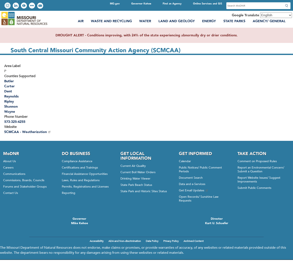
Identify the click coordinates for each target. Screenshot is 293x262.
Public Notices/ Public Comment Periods (200, 169)
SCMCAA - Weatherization (27, 132)
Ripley (9, 101)
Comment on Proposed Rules (257, 161)
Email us (40, 6)
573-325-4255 (14, 121)
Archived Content (194, 241)
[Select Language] (276, 15)
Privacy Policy (171, 241)
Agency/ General (269, 21)
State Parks (234, 21)
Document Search (191, 178)
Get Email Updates (193, 190)
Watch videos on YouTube (24, 6)
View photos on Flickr (32, 6)
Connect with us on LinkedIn (16, 6)
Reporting (68, 193)
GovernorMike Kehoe (79, 221)
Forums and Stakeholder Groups (25, 187)
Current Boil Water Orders (137, 172)
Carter (9, 86)
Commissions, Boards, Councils (23, 180)
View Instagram (8, 6)
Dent (8, 91)
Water (145, 21)
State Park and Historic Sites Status (143, 191)
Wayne (9, 111)
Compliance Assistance (77, 161)
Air (81, 21)
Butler (9, 81)
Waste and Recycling (111, 21)
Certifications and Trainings (80, 168)
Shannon (11, 106)
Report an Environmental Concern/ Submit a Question (261, 169)
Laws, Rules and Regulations (81, 180)
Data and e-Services (192, 184)
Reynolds (11, 96)
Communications (14, 174)
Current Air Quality (133, 166)
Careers (8, 168)
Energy (209, 21)
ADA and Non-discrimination (124, 241)
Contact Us (10, 193)
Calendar (185, 161)
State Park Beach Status (136, 185)
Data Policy (152, 241)
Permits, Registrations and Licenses (85, 187)
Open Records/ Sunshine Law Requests (199, 199)
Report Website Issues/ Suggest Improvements (259, 180)
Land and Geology (176, 21)
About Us (9, 161)
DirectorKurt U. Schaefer (216, 221)
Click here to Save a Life (176, 220)
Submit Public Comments (254, 188)
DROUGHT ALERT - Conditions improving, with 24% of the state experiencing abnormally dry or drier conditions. (146, 35)
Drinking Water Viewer (135, 179)
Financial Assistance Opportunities (85, 174)
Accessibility (97, 241)
